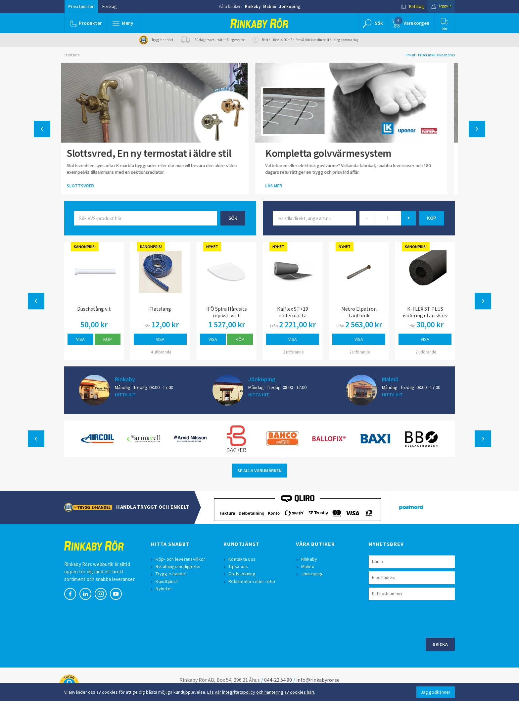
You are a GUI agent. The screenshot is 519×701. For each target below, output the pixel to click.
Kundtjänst (168, 581)
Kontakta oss (243, 559)
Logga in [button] (438, 6)
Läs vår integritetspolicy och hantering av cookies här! (260, 692)
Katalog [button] (407, 6)
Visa (80, 339)
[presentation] (419, 618)
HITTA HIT (125, 395)
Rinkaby (252, 6)
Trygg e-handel (172, 574)
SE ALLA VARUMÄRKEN (259, 471)
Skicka (440, 644)
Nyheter (165, 589)
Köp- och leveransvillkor (181, 559)
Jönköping (289, 6)
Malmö (269, 6)
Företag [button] (109, 6)
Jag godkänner (435, 692)
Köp (107, 339)
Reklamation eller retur (253, 581)
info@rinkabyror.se (318, 679)
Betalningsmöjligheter (179, 566)
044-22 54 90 (278, 679)
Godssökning (243, 574)
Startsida (72, 54)
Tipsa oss (239, 566)
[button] (123, 23)
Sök (232, 218)
